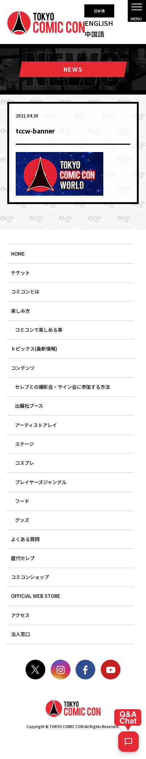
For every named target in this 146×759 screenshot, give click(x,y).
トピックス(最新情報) (34, 348)
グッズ (22, 519)
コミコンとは (25, 291)
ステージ (24, 443)
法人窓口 (20, 634)
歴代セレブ (23, 558)
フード (22, 501)
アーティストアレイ (36, 425)
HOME (18, 253)
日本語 (99, 10)
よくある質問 (25, 539)
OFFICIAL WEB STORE (35, 595)
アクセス (20, 615)
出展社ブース (29, 405)
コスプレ (24, 462)
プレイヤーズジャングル (40, 482)
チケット (20, 272)
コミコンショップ (30, 577)
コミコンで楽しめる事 (38, 329)
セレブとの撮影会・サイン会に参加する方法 (62, 386)
